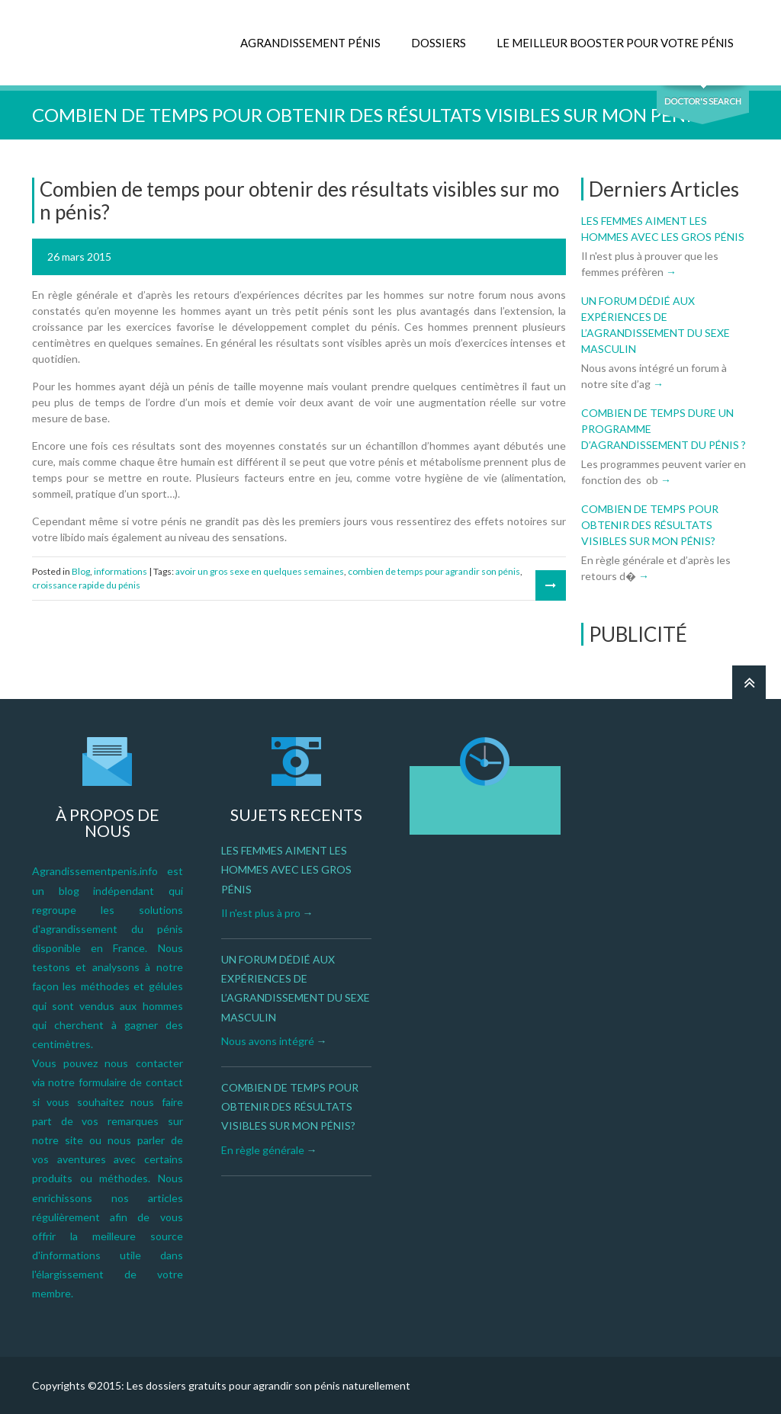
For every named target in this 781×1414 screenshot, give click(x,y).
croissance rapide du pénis (86, 585)
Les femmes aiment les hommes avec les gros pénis (286, 869)
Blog (81, 571)
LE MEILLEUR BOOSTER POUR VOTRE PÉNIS (615, 43)
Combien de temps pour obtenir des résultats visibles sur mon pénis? (649, 524)
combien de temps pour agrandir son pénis (434, 571)
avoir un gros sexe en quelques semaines (259, 571)
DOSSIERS (438, 43)
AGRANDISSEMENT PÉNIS (310, 43)
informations (120, 571)
